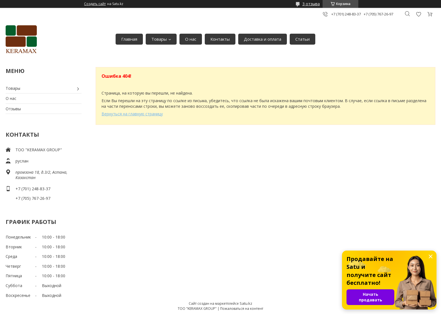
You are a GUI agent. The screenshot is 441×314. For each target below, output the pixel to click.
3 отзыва (311, 3)
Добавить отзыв (418, 14)
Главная (129, 39)
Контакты (220, 39)
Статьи (302, 39)
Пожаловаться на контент (241, 308)
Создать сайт (95, 4)
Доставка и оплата (262, 39)
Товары (159, 39)
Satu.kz (246, 303)
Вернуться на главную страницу (132, 113)
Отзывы (13, 108)
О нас (190, 39)
